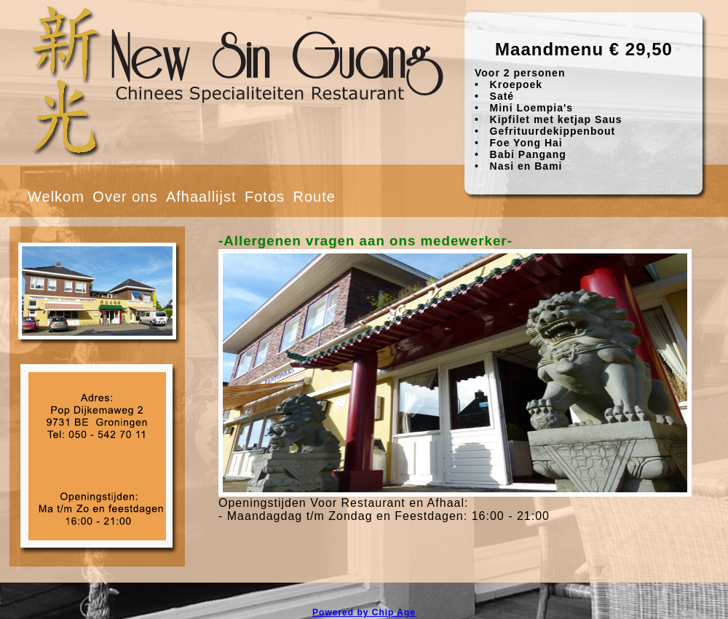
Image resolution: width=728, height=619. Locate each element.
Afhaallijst (201, 197)
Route (314, 197)
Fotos (265, 197)
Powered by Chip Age (364, 612)
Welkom (56, 197)
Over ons (124, 197)
